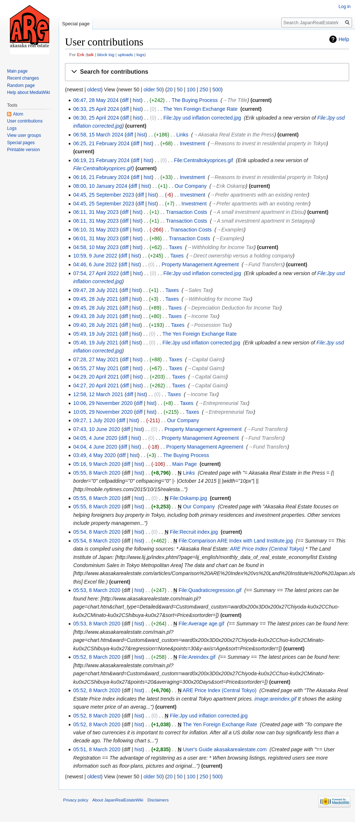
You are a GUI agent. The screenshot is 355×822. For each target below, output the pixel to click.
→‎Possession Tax (209, 325)
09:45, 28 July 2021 (95, 299)
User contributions (25, 121)
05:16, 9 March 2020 (96, 464)
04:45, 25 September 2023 (103, 195)
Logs (12, 128)
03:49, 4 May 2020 (94, 455)
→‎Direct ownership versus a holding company (240, 256)
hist (137, 100)
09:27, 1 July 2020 (94, 420)
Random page (21, 85)
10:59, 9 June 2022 (95, 256)
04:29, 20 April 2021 (96, 377)
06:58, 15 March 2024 (98, 135)
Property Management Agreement (200, 264)
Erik (80, 54)
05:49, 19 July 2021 (95, 334)
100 (191, 89)
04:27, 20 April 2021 (96, 385)
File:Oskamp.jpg (188, 498)
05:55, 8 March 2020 (96, 473)
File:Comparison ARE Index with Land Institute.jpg (236, 541)
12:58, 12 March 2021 (98, 394)
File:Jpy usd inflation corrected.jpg (202, 118)
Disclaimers (158, 800)
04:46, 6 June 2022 (95, 264)
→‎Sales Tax (197, 290)
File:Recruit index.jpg (194, 532)
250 (204, 89)
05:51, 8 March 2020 (96, 749)
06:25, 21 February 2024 (101, 143)
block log (105, 54)
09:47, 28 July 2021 (95, 290)
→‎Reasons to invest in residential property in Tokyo (268, 143)
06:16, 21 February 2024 (101, 177)
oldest (94, 89)
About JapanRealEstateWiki (118, 800)
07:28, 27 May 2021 (96, 359)
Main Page (184, 464)
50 (180, 89)
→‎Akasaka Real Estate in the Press (233, 135)
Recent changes (23, 78)
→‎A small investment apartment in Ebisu (258, 212)
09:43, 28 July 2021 (95, 316)
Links (182, 135)
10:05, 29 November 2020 (103, 412)
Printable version (23, 149)
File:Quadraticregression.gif (210, 590)
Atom (18, 114)
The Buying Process (195, 100)
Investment (192, 143)
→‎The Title (234, 100)
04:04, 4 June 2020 (95, 447)
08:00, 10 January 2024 (100, 186)
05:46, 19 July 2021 (95, 343)
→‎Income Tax (202, 316)
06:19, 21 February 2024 (101, 160)
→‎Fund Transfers (263, 264)
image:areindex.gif (275, 699)
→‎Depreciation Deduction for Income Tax (233, 308)
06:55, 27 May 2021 (96, 368)
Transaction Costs (186, 212)
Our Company (191, 186)
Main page (17, 71)
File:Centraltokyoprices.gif (203, 160)
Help (343, 39)
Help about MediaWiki (28, 92)
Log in (344, 6)
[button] (207, 72)
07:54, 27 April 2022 (96, 273)
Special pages (21, 142)
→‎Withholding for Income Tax (220, 247)
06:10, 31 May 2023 (96, 230)
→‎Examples (230, 230)
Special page (76, 23)
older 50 (153, 89)
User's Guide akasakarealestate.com (225, 749)
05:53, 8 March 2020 (96, 590)
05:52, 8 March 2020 (96, 657)
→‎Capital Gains (205, 359)
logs (141, 54)
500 (216, 89)
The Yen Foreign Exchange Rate (200, 109)
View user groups (24, 135)
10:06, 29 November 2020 (103, 403)
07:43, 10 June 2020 (96, 429)
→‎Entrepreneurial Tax (223, 403)
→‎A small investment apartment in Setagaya (262, 221)
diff (125, 100)
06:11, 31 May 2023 (96, 212)
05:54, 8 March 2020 (96, 532)
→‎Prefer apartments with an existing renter (259, 195)
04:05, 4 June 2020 (95, 438)
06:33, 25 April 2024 (96, 109)
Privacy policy (75, 800)
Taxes (175, 247)
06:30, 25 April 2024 (96, 118)
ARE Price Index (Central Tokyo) (267, 549)
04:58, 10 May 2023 (96, 247)
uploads (125, 54)
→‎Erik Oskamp (228, 186)
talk (90, 54)
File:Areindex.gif (197, 657)
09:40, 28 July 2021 (95, 325)
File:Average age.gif (201, 623)
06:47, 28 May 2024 (96, 100)
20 (170, 89)
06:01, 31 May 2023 (96, 238)
